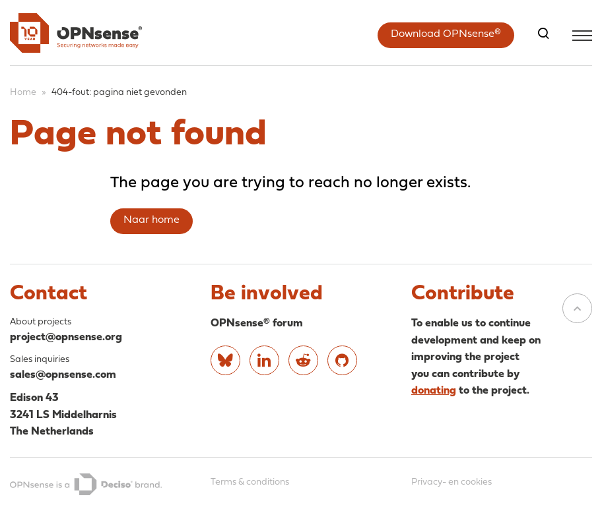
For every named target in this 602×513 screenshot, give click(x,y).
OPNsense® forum (257, 323)
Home (23, 93)
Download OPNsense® (446, 34)
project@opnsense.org (66, 337)
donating (433, 390)
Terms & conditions (250, 482)
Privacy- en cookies (451, 482)
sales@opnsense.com (63, 374)
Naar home (151, 220)
